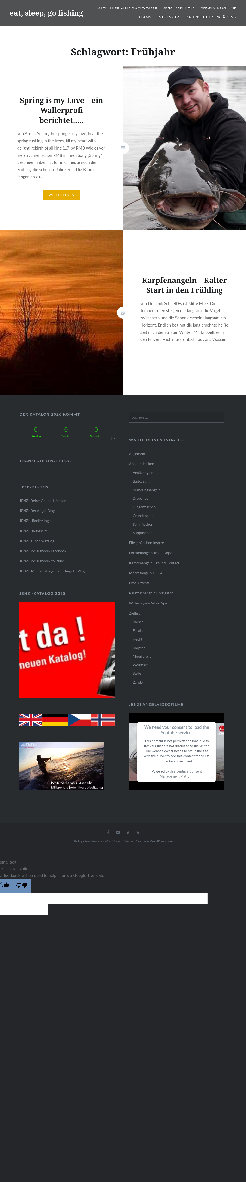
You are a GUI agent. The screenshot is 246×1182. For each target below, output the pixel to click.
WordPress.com (161, 841)
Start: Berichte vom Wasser (127, 8)
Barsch (138, 622)
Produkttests (139, 583)
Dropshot (140, 498)
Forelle (138, 630)
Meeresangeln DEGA (146, 573)
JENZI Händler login (35, 521)
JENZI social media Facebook (42, 551)
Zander (138, 682)
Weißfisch (141, 665)
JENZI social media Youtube (41, 561)
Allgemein (137, 454)
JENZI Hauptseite (33, 531)
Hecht (137, 639)
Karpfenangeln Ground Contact (154, 563)
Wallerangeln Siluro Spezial (150, 603)
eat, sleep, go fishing (46, 13)
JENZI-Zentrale (179, 8)
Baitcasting (141, 481)
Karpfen (139, 648)
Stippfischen (142, 533)
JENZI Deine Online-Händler (42, 501)
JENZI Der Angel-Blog (37, 510)
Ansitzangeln (143, 472)
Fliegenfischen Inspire (146, 542)
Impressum (168, 17)
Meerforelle (142, 656)
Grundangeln (143, 515)
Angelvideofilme (218, 8)
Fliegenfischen (144, 507)
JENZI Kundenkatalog (36, 541)
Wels (137, 673)
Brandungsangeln (146, 490)
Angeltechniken (141, 463)
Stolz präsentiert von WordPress (97, 841)
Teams (145, 17)
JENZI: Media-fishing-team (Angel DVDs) (52, 571)
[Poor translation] (22, 886)
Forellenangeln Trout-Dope (150, 553)
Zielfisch (135, 613)
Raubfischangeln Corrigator (151, 593)
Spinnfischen (143, 524)
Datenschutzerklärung (211, 17)
